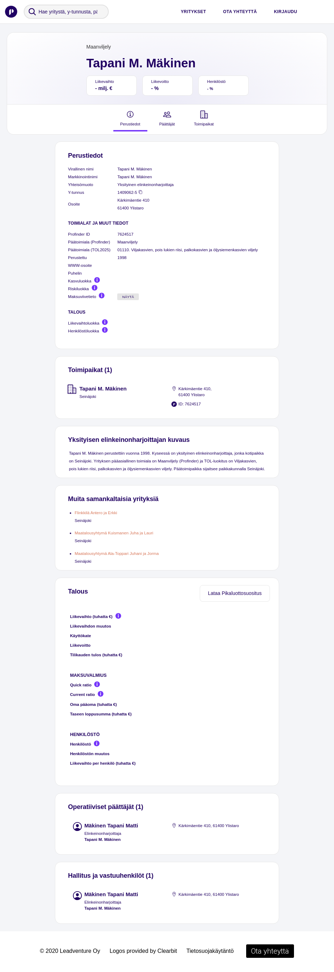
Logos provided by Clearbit (143, 951)
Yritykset (193, 11)
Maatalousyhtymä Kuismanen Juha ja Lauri (114, 532)
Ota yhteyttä (240, 11)
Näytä (128, 297)
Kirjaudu (285, 11)
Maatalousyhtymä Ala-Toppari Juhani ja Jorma (117, 553)
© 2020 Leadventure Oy (70, 951)
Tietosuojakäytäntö (210, 951)
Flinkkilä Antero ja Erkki (96, 512)
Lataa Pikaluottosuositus (235, 593)
